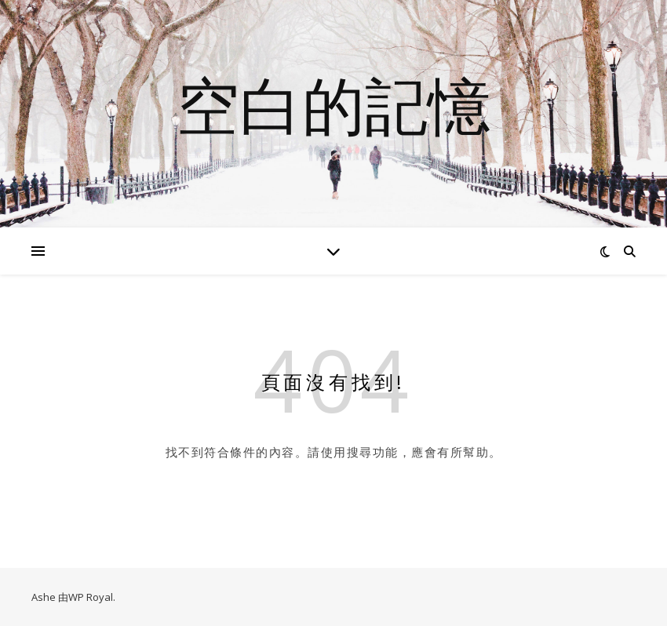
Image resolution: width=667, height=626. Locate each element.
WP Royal (90, 597)
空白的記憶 (333, 104)
